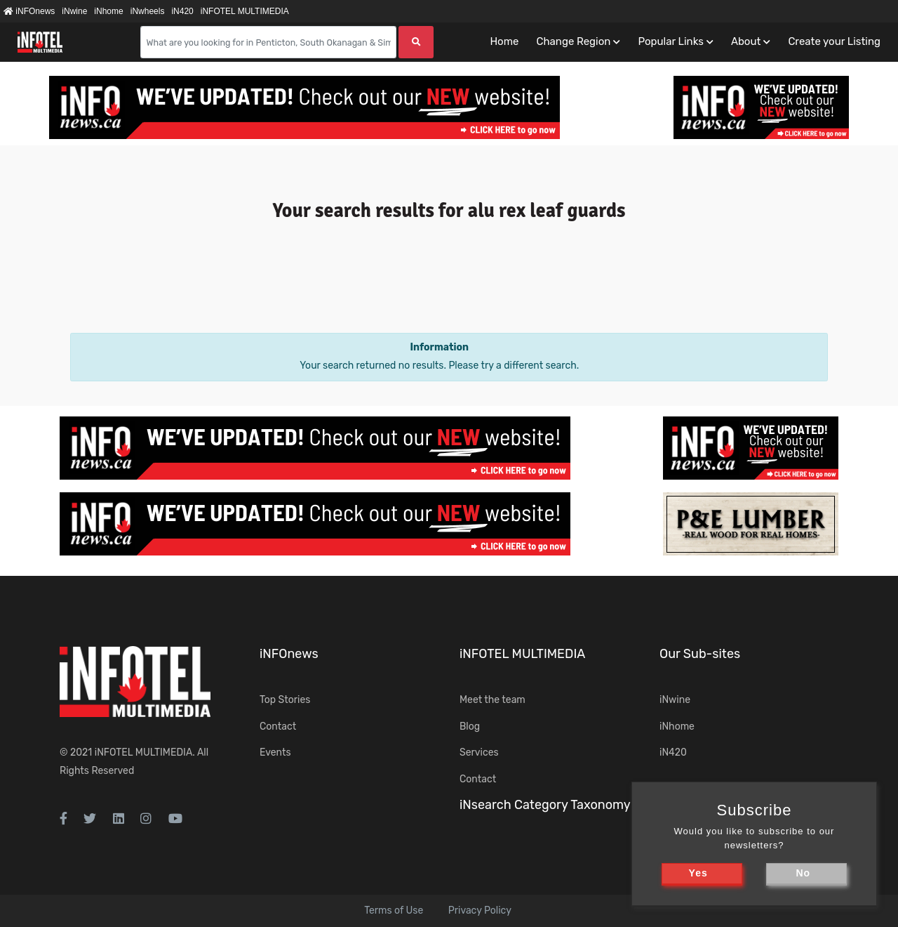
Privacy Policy (479, 910)
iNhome (108, 11)
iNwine (74, 11)
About (745, 41)
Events (275, 752)
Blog (470, 726)
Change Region (573, 41)
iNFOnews (29, 11)
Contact (278, 726)
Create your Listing (834, 41)
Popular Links (670, 41)
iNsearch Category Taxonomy (545, 805)
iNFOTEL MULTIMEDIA (245, 11)
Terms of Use (393, 910)
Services (479, 752)
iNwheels (147, 11)
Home (504, 41)
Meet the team (492, 700)
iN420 (182, 11)
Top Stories (285, 700)
